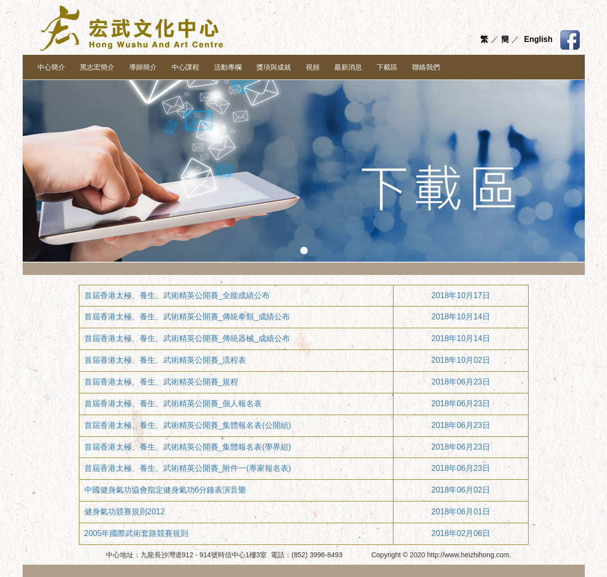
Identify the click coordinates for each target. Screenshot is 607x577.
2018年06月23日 (460, 382)
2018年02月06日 (460, 533)
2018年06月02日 (460, 490)
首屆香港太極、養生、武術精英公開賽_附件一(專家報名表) (187, 468)
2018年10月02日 (460, 360)
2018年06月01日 (460, 511)
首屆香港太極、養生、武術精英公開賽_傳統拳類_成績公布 (187, 316)
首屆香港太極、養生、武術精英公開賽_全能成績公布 (177, 295)
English (538, 39)
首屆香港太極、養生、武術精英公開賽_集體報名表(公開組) (187, 425)
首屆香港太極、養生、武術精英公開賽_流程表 (165, 360)
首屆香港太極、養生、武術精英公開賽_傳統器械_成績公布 (187, 338)
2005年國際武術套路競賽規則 (136, 533)
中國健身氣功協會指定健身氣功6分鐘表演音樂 (165, 490)
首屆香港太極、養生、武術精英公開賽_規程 (161, 382)
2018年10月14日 (460, 316)
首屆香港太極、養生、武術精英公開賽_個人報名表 (173, 403)
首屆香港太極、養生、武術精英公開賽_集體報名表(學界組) (187, 447)
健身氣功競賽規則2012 (124, 511)
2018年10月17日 (460, 295)
